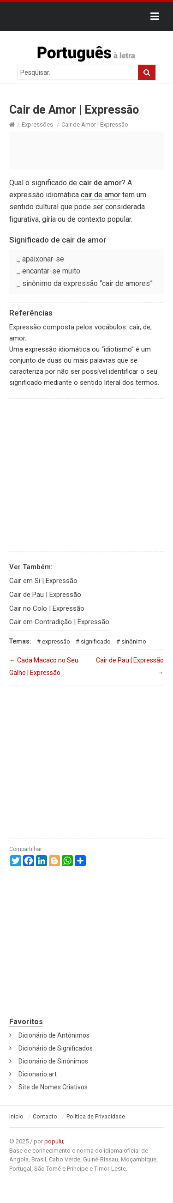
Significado (96, 641)
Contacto (45, 1116)
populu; (54, 1141)
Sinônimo (133, 641)
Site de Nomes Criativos (53, 1087)
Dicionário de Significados (55, 1048)
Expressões (37, 124)
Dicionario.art (37, 1074)
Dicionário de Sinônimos (53, 1061)
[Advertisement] (86, 150)
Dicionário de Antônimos (53, 1035)
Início (16, 1116)
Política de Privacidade (95, 1116)
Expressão (56, 641)
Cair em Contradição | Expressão (59, 622)
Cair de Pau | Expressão (45, 594)
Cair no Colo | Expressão (46, 608)
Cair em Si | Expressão (43, 581)
